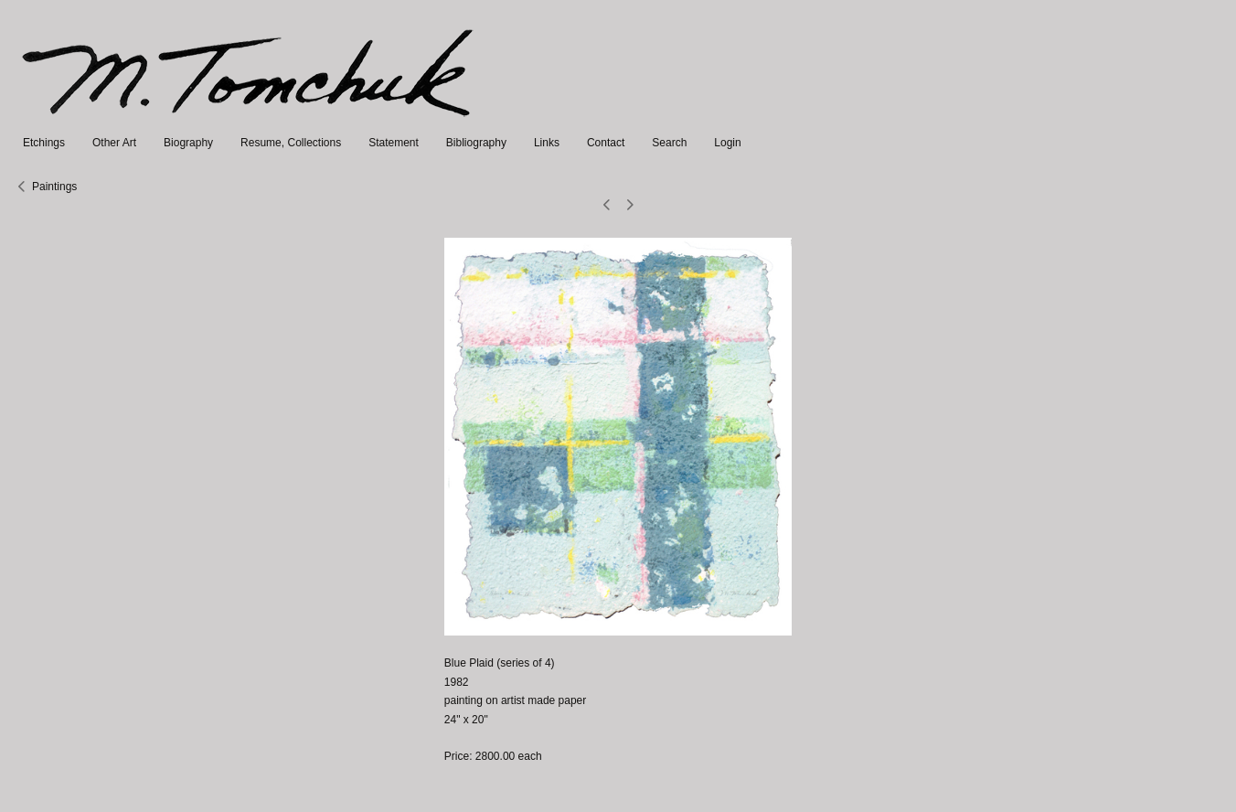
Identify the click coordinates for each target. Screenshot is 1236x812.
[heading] (249, 124)
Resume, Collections (290, 142)
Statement (393, 142)
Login (727, 142)
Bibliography (476, 142)
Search (669, 142)
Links (546, 142)
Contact (605, 142)
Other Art (114, 142)
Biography (188, 142)
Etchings (44, 142)
